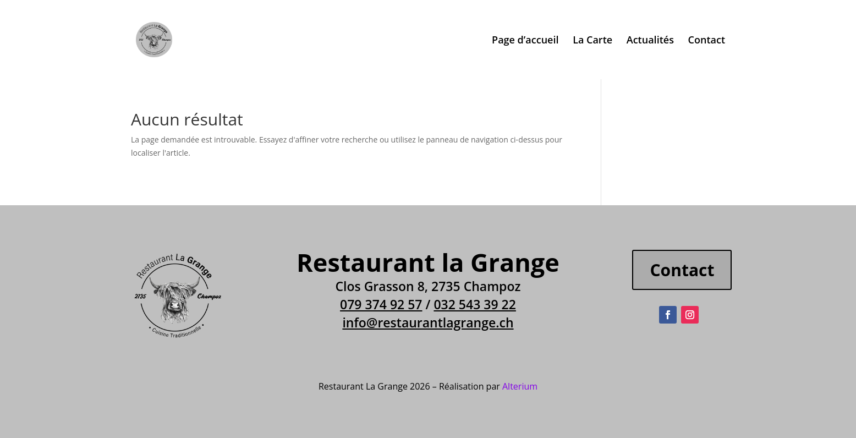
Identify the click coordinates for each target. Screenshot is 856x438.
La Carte (592, 41)
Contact (706, 41)
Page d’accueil (525, 41)
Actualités (650, 41)
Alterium (519, 386)
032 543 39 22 (474, 304)
